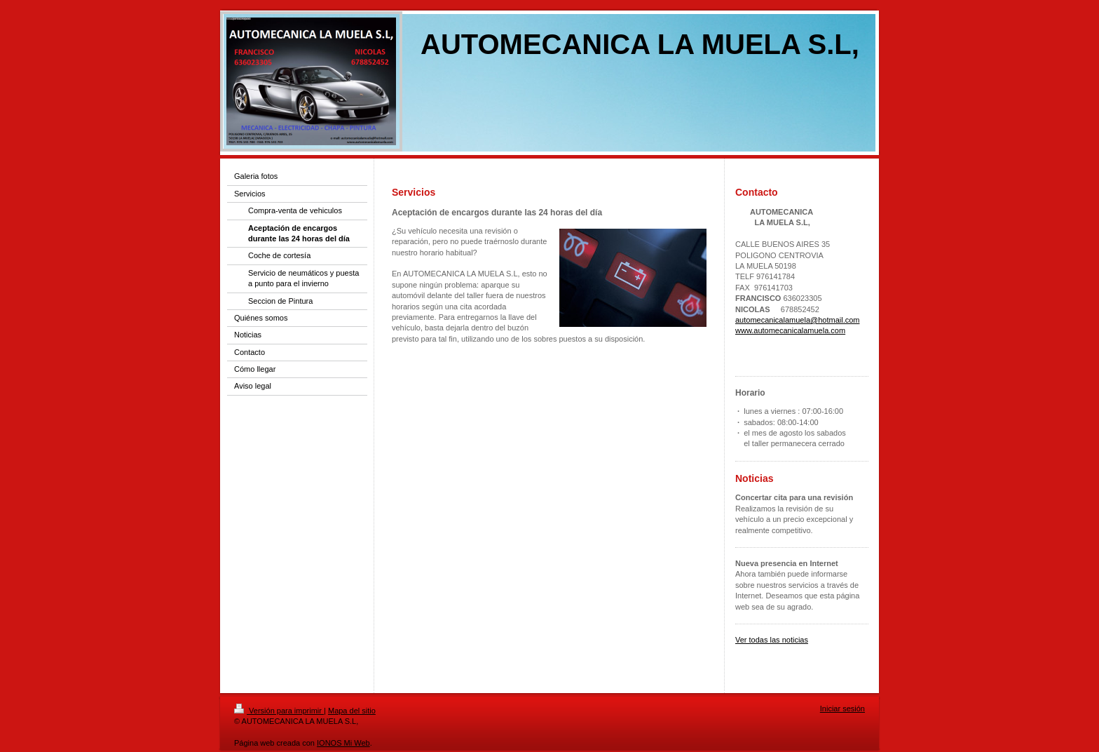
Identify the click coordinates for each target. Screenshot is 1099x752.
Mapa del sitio (352, 710)
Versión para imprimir (279, 710)
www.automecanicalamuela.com (790, 330)
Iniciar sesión (842, 708)
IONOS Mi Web (343, 743)
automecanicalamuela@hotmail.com (797, 320)
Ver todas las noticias (771, 640)
